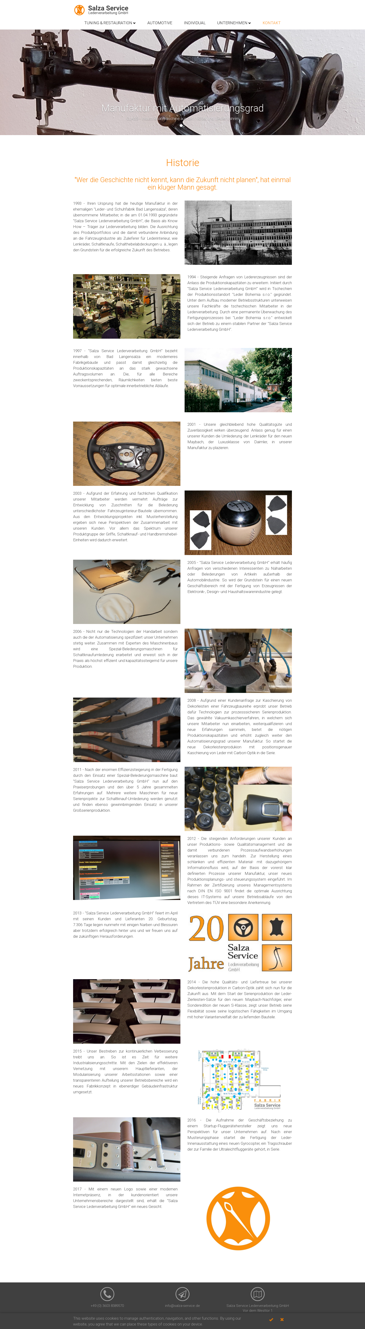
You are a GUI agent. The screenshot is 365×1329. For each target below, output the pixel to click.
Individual (195, 22)
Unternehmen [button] (234, 22)
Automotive (159, 22)
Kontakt (272, 22)
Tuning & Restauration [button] (110, 22)
